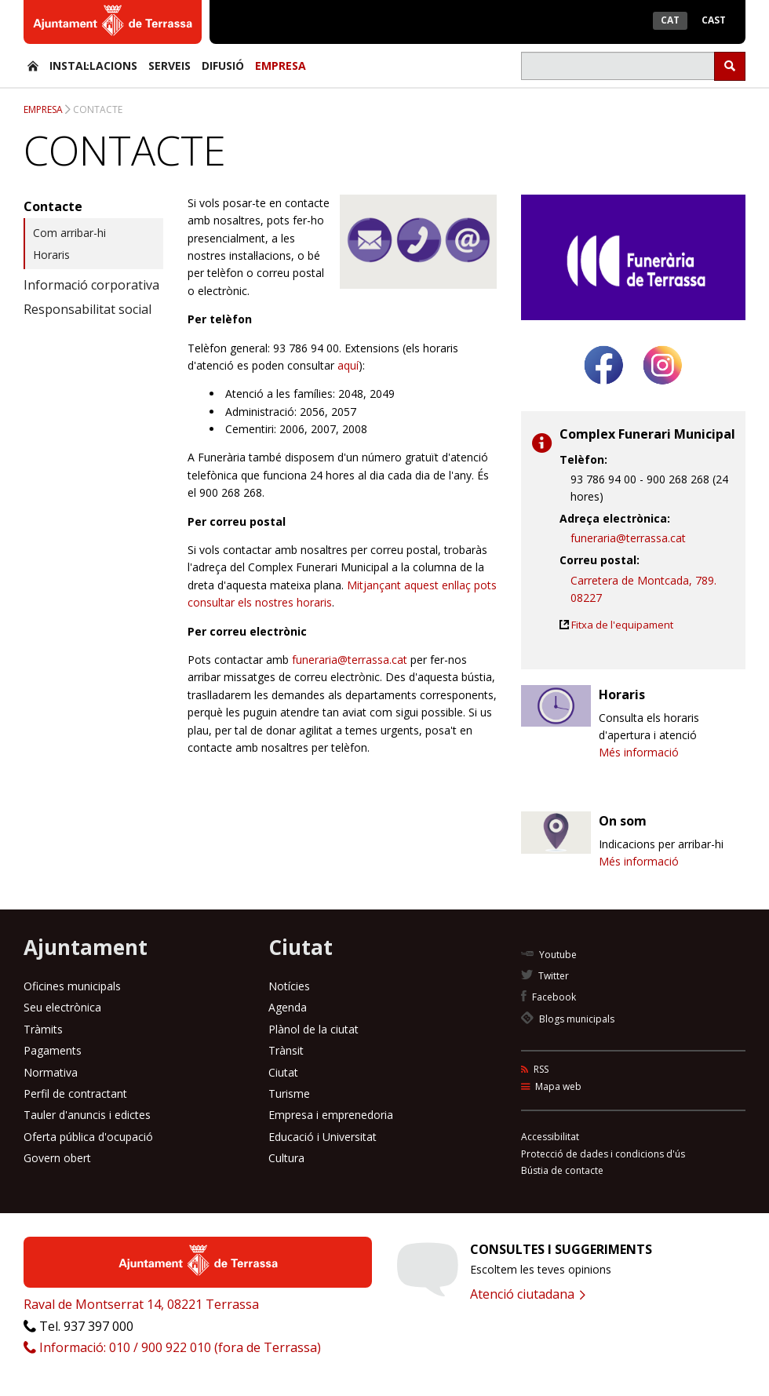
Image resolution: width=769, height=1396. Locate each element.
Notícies (289, 986)
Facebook (548, 997)
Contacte (97, 109)
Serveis (169, 65)
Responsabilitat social (87, 309)
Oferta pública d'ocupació (88, 1136)
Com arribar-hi (69, 232)
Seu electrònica (62, 1007)
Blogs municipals (567, 1019)
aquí (348, 365)
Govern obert (57, 1157)
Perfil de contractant (75, 1093)
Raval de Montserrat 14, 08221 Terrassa (141, 1304)
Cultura (286, 1157)
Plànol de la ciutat (313, 1029)
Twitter (545, 975)
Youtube (549, 954)
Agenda (287, 1007)
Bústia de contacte (562, 1170)
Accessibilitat (550, 1136)
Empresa (280, 65)
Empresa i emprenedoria (330, 1114)
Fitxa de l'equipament (622, 625)
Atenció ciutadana (527, 1294)
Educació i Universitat (322, 1136)
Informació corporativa (91, 284)
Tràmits (43, 1029)
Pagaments (53, 1050)
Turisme (289, 1093)
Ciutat (283, 1072)
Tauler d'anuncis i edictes (87, 1114)
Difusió (223, 65)
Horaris (51, 254)
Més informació (639, 752)
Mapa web (551, 1086)
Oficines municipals (72, 986)
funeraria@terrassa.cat (349, 659)
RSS (535, 1069)
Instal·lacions (93, 65)
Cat (670, 20)
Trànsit (286, 1050)
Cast (714, 20)
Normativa (51, 1072)
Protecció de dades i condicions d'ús (603, 1154)
